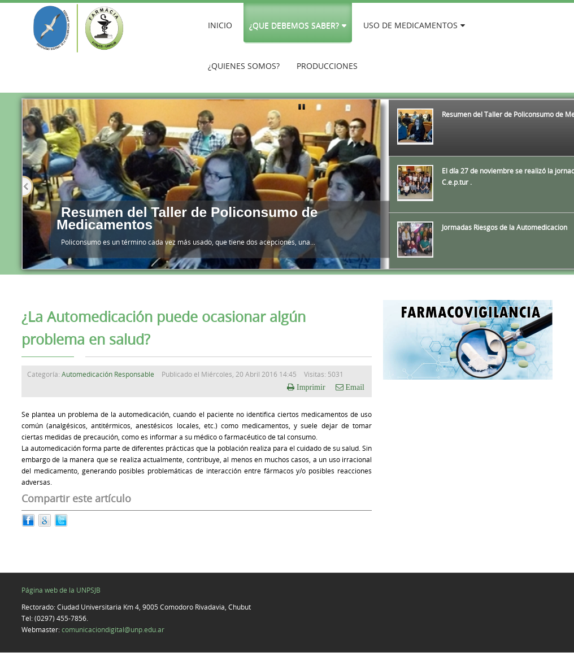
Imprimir (311, 387)
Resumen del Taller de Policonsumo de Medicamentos (187, 218)
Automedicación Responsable (108, 374)
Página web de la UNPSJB (61, 589)
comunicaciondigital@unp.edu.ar (113, 629)
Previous (28, 186)
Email (353, 387)
